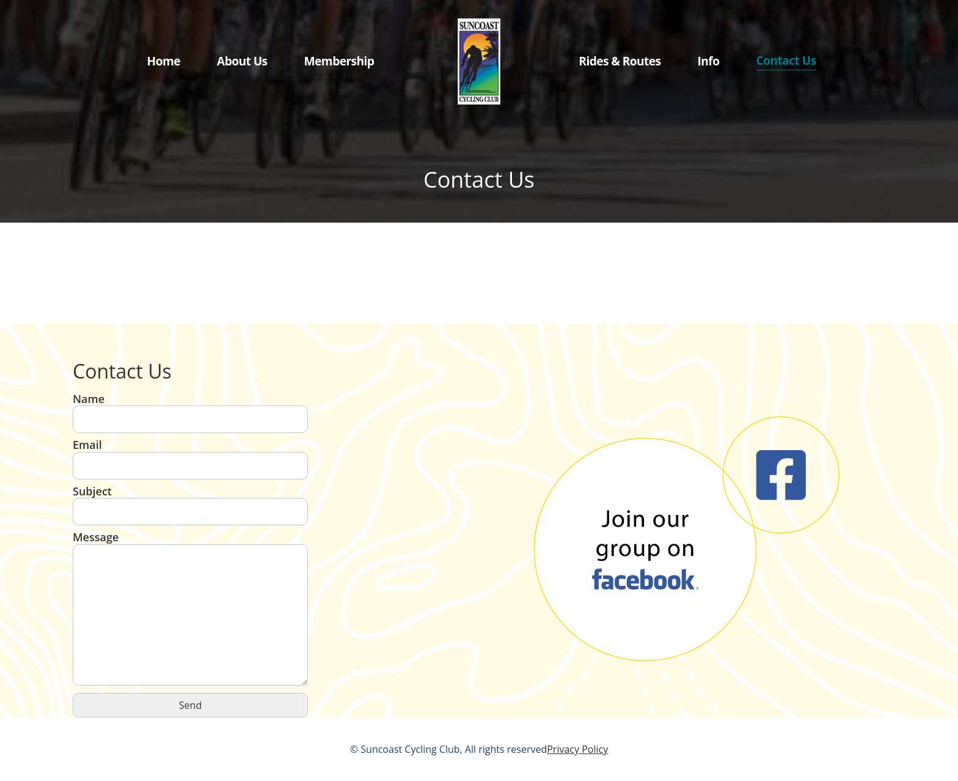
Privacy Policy (577, 749)
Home (163, 61)
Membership (339, 61)
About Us (242, 61)
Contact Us (786, 60)
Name (190, 409)
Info (709, 61)
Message (190, 609)
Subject (190, 501)
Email (190, 455)
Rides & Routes (619, 61)
